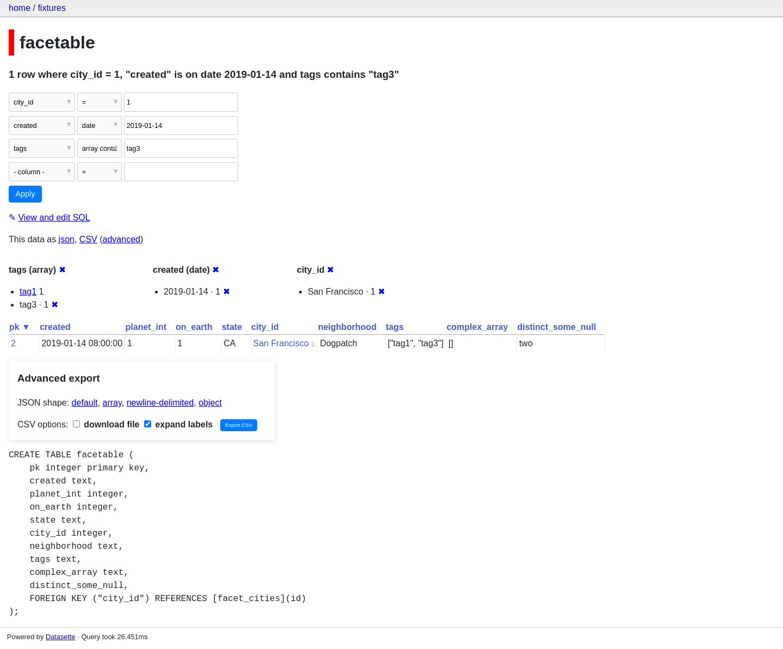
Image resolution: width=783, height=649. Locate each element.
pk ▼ (19, 327)
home (19, 8)
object (210, 402)
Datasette (61, 637)
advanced (121, 239)
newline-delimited (160, 402)
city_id (265, 327)
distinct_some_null (556, 327)
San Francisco (281, 343)
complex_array (477, 327)
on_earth (194, 327)
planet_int (146, 327)
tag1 (28, 291)
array (112, 402)
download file (106, 424)
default (85, 402)
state (232, 327)
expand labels (178, 424)
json (66, 239)
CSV (88, 239)
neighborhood (347, 327)
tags (394, 327)
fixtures (52, 8)
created (55, 327)
